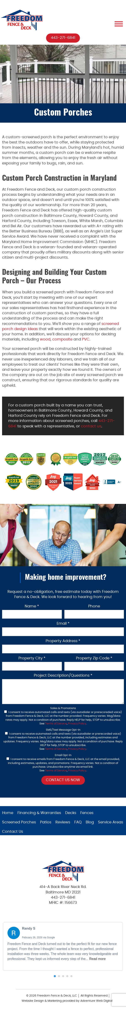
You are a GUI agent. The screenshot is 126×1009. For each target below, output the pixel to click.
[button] (55, 976)
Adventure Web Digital (96, 1000)
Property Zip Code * (94, 658)
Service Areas (110, 822)
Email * (63, 623)
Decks (70, 813)
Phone (94, 606)
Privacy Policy (77, 723)
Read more (97, 959)
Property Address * (63, 641)
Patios (45, 822)
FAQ (78, 822)
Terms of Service (56, 723)
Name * (32, 606)
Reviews (62, 822)
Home (7, 813)
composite (62, 339)
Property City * (31, 658)
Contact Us (12, 832)
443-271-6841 (63, 38)
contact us (91, 426)
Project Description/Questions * (63, 675)
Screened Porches (19, 822)
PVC (85, 339)
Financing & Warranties (39, 813)
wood (45, 339)
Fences (86, 813)
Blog (90, 822)
